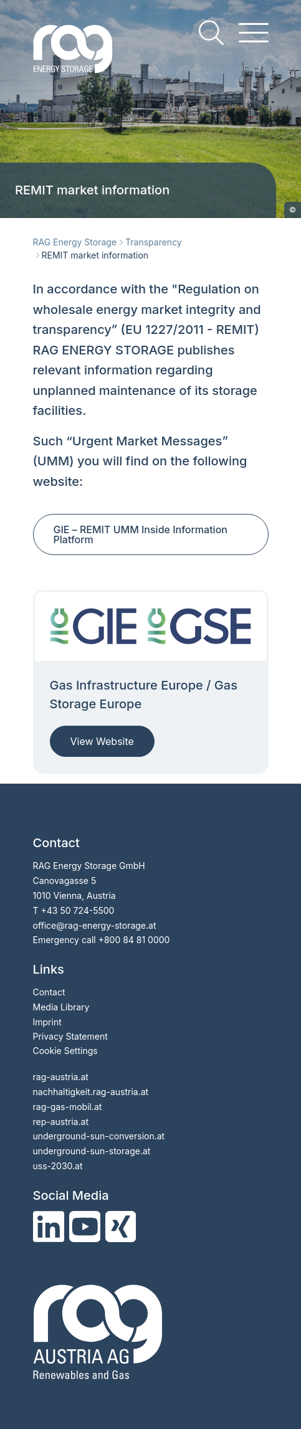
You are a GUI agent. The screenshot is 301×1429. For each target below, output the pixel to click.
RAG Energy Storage (75, 242)
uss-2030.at (58, 1166)
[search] (211, 32)
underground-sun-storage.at (92, 1151)
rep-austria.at (60, 1121)
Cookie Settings (65, 1050)
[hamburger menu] (254, 32)
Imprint (47, 1022)
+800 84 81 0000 (134, 939)
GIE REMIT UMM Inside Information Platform (140, 534)
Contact (49, 992)
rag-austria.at (60, 1076)
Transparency (153, 242)
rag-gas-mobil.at (67, 1106)
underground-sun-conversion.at (99, 1136)
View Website (102, 741)
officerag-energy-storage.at (94, 925)
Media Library (61, 1007)
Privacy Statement (70, 1036)
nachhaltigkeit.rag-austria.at (91, 1091)
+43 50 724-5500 (77, 910)
